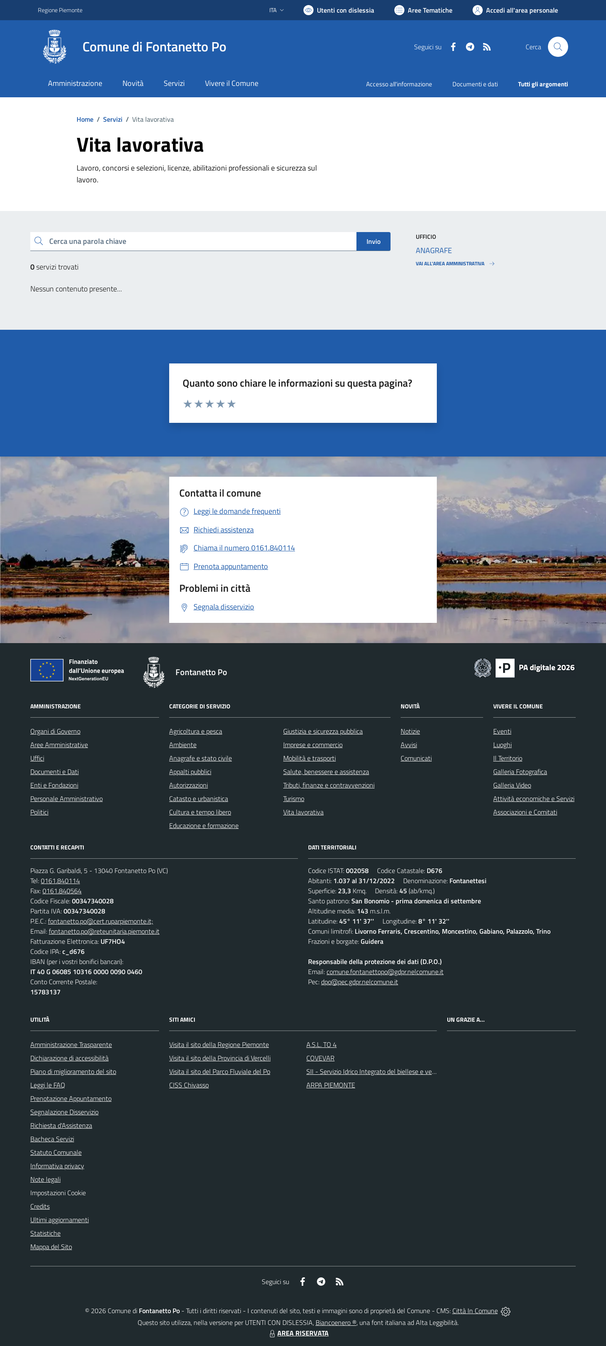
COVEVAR (320, 1058)
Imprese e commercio (313, 745)
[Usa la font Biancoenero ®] (338, 10)
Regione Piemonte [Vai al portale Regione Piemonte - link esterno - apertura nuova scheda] (60, 9)
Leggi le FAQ (47, 1085)
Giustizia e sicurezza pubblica (323, 731)
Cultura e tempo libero (200, 812)
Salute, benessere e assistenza (326, 771)
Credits (40, 1206)
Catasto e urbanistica (198, 798)
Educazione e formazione (204, 825)
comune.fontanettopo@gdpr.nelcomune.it (385, 972)
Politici (39, 812)
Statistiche (45, 1233)
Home (85, 119)
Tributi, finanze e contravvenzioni (329, 785)
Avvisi (409, 745)
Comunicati (416, 758)
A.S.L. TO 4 (321, 1044)
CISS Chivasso (189, 1085)
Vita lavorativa (303, 812)
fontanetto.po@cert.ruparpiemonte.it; (100, 921)
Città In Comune (475, 1311)
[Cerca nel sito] (558, 47)
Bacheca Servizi (52, 1139)
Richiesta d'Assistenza (61, 1125)
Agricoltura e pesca (195, 731)
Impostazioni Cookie (58, 1193)
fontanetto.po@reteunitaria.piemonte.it (104, 931)
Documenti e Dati (54, 771)
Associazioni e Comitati (525, 812)
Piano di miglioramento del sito (73, 1071)
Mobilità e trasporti (309, 758)
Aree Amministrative (59, 745)
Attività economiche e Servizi (533, 798)
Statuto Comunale (56, 1152)
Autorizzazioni (188, 785)
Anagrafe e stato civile (200, 758)
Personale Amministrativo (66, 798)
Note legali (45, 1179)
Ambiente (183, 745)
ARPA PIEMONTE (330, 1085)
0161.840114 (60, 881)
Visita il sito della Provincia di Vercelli (220, 1058)
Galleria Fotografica (520, 771)
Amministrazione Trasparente (71, 1044)
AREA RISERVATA (298, 1333)
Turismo (293, 798)
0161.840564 (62, 891)
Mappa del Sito (51, 1247)
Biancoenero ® (336, 1322)
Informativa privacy (57, 1166)
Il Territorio (507, 758)
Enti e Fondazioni (54, 785)
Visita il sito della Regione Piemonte (219, 1044)
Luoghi (502, 745)
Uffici (37, 758)
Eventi (502, 731)
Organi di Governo (55, 731)
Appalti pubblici (190, 771)
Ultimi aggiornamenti (59, 1220)
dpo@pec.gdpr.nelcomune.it (359, 982)
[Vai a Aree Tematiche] (423, 10)
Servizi (112, 119)
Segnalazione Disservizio (64, 1112)
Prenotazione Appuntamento (71, 1098)
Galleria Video (512, 785)
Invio (373, 241)
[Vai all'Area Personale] (515, 10)
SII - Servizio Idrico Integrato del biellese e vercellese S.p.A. (388, 1071)
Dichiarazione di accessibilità (69, 1058)
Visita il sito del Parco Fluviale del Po (219, 1071)
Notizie (410, 731)
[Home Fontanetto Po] (132, 46)
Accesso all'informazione (399, 84)
